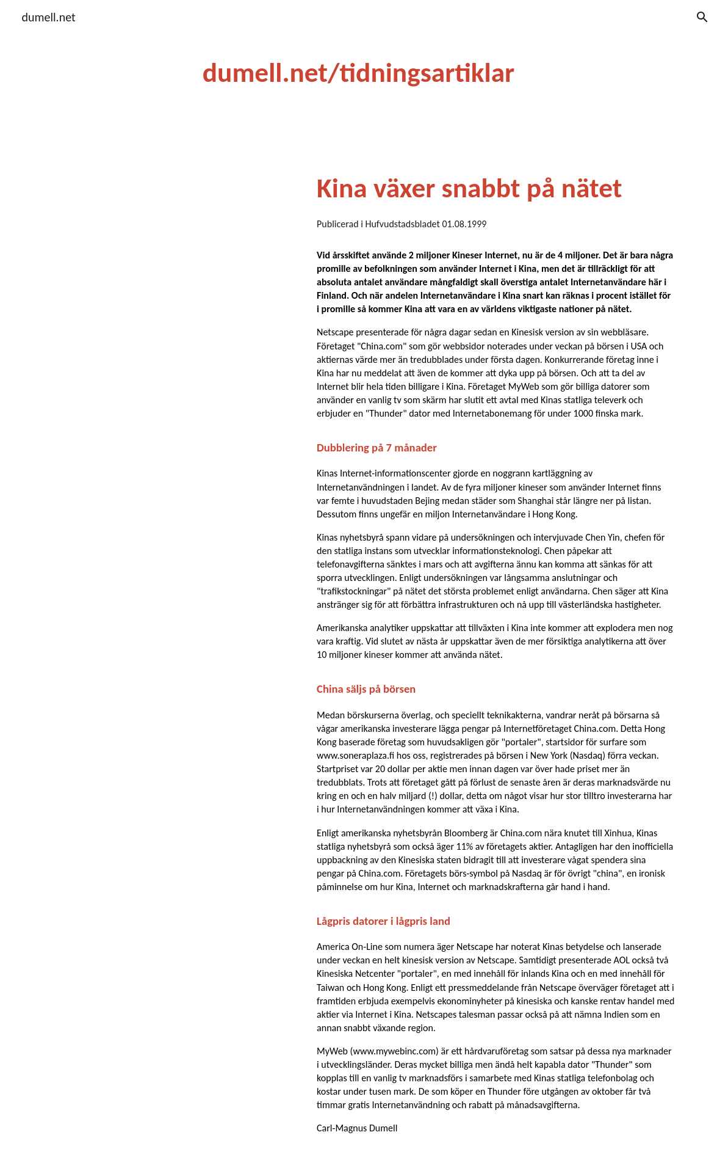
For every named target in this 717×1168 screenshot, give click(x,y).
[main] (358, 73)
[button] (702, 17)
